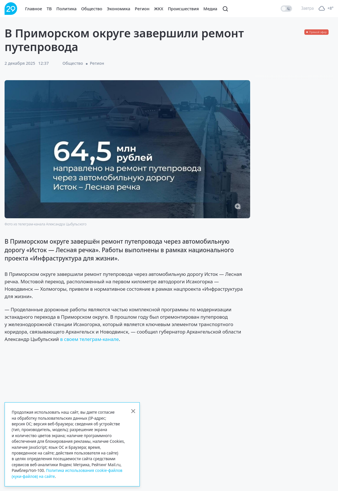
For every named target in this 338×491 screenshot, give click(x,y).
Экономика (118, 8)
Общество (91, 8)
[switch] (286, 8)
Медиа (210, 8)
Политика (66, 8)
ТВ (49, 8)
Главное (33, 8)
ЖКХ (158, 8)
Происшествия (183, 8)
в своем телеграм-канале (89, 339)
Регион (142, 8)
